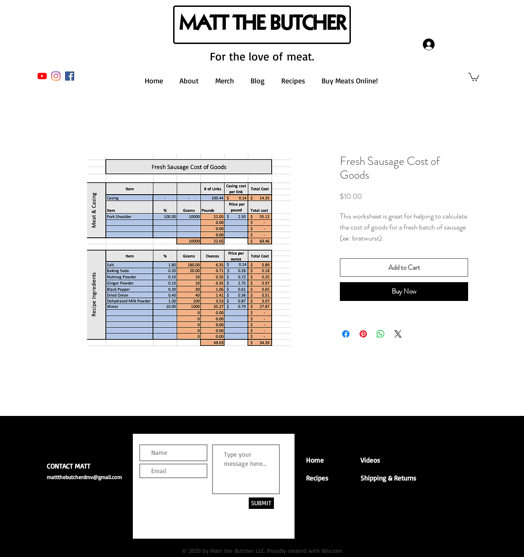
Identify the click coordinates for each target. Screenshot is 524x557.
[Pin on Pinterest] (363, 333)
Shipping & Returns (388, 478)
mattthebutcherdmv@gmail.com (84, 477)
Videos (370, 460)
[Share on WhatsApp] (380, 333)
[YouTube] (42, 76)
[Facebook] (69, 76)
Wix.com (332, 550)
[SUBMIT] (261, 503)
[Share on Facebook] (345, 333)
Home (315, 460)
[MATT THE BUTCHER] (262, 24)
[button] (473, 76)
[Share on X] (398, 333)
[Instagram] (55, 76)
